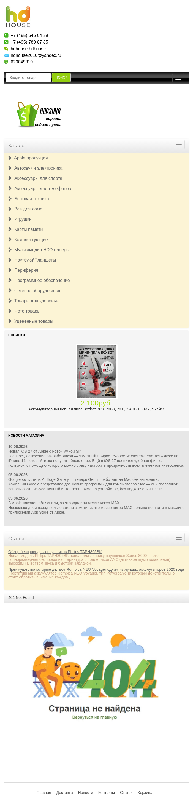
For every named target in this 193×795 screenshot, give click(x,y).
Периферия (22, 270)
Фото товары (23, 311)
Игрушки (19, 219)
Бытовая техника (28, 198)
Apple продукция (27, 158)
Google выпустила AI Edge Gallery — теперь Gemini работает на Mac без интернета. (83, 479)
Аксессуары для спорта (34, 178)
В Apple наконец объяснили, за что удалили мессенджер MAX (63, 503)
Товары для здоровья (32, 300)
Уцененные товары (30, 321)
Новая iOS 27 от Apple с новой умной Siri (44, 451)
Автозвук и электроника (34, 168)
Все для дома (24, 209)
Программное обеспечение (38, 280)
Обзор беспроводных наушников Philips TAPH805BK (55, 551)
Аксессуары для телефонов (39, 188)
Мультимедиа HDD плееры (38, 249)
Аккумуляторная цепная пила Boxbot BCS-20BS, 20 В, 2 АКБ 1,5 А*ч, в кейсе (96, 409)
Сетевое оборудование (34, 290)
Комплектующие (27, 239)
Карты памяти (25, 229)
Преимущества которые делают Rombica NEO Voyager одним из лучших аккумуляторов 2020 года (96, 569)
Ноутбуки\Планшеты (31, 260)
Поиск (61, 77)
